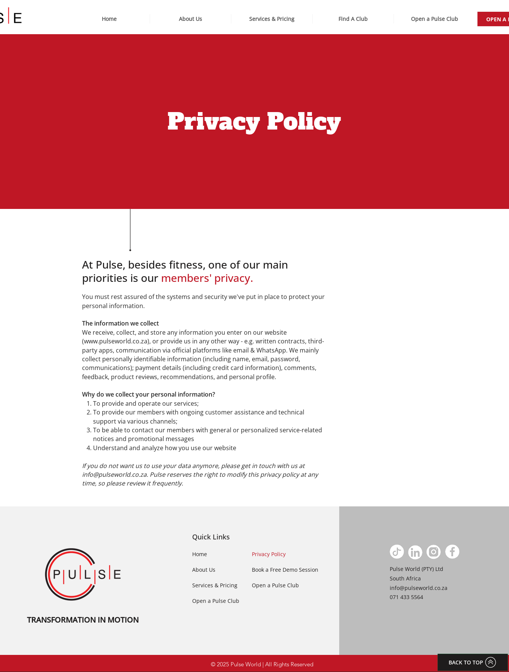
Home (199, 554)
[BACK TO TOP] (473, 662)
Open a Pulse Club (215, 600)
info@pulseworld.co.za (114, 474)
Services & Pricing (214, 585)
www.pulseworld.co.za (115, 341)
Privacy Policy (269, 554)
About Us (203, 569)
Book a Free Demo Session (285, 569)
